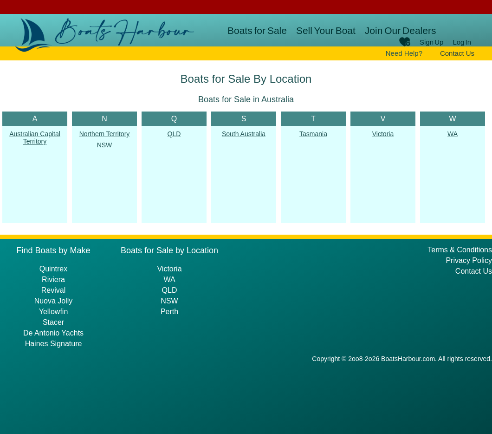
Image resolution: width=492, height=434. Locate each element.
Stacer (53, 322)
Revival (53, 290)
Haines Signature (53, 344)
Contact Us (457, 53)
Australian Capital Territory (34, 137)
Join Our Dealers (400, 30)
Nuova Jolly (53, 301)
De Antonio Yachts (53, 333)
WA (452, 134)
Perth (169, 312)
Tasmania (313, 134)
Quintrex (53, 269)
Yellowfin (53, 312)
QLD (174, 134)
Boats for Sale (257, 30)
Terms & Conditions (459, 250)
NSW (104, 145)
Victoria (383, 134)
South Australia (243, 134)
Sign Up (431, 42)
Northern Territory (104, 134)
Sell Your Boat (326, 30)
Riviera (53, 279)
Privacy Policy (469, 260)
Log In (462, 42)
